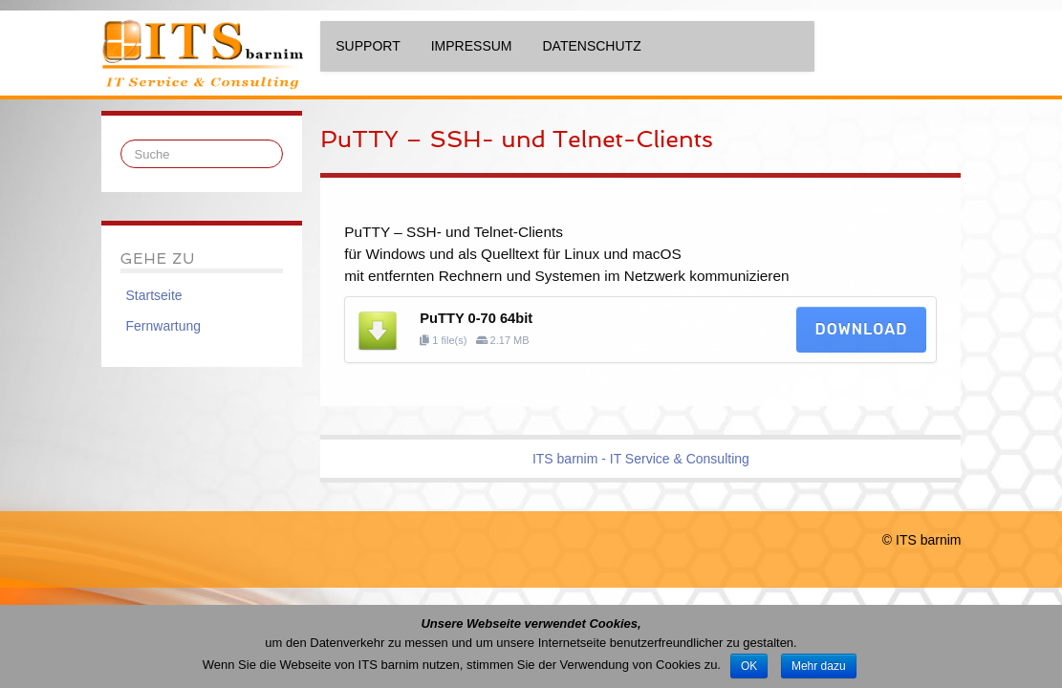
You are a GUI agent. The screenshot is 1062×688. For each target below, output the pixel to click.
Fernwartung (164, 325)
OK (749, 666)
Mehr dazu (818, 666)
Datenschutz (592, 46)
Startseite (154, 295)
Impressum (471, 46)
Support (368, 46)
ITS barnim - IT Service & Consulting (640, 458)
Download (861, 329)
